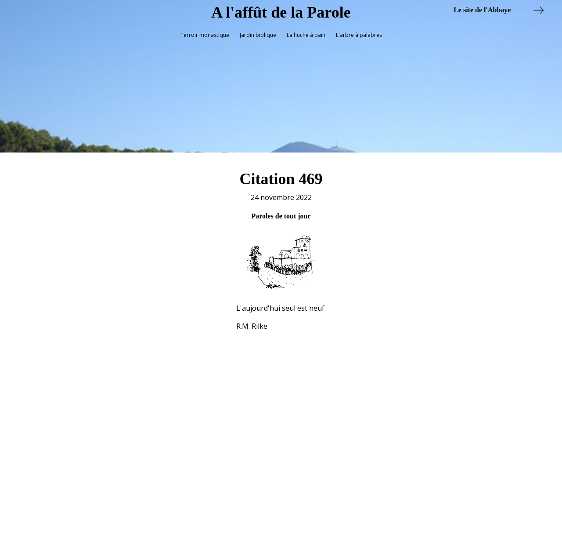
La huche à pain (306, 35)
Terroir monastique (204, 35)
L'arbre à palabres (359, 35)
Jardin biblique (258, 35)
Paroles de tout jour (280, 213)
